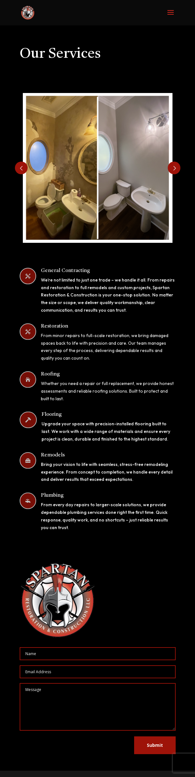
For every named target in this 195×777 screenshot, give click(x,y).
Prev (21, 168)
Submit (155, 745)
